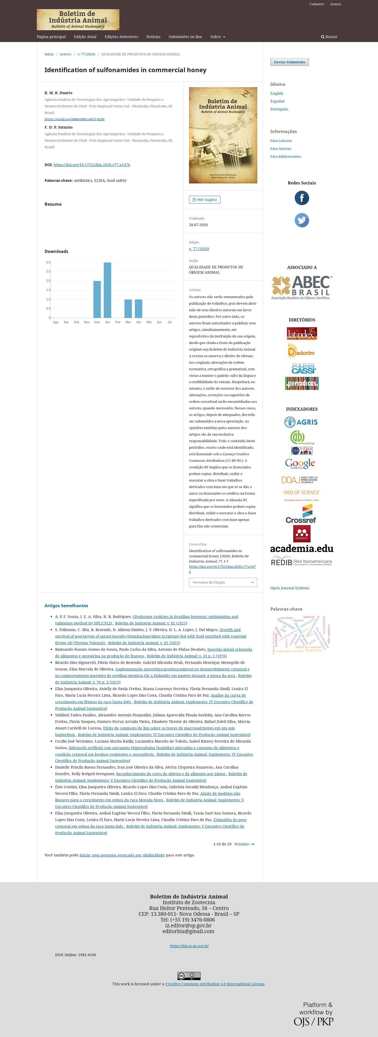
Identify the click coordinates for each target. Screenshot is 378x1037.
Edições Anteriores (121, 36)
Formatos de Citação (209, 582)
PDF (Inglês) (206, 199)
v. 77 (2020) (86, 54)
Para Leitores (281, 140)
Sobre (216, 36)
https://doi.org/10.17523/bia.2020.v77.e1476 (92, 164)
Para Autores (280, 148)
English (276, 93)
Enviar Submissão (289, 62)
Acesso (335, 4)
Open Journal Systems (289, 587)
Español (277, 101)
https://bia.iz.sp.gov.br (189, 945)
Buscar (329, 36)
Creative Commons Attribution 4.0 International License (215, 983)
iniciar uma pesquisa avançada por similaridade (122, 855)
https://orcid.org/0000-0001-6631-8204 (74, 119)
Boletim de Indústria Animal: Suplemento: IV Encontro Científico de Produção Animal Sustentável (164, 734)
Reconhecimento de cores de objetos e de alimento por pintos (171, 773)
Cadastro (317, 4)
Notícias (153, 36)
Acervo (65, 54)
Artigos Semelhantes (66, 606)
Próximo (241, 844)
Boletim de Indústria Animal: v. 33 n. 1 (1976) (187, 655)
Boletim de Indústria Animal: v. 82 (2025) (151, 623)
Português (279, 109)
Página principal (51, 36)
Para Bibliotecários (285, 156)
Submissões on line (185, 36)
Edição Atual (85, 36)
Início (49, 54)
